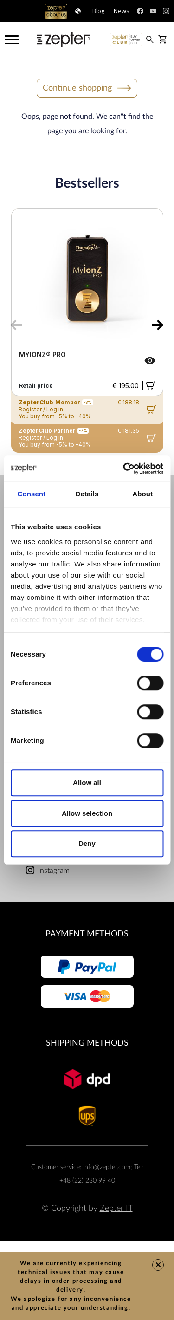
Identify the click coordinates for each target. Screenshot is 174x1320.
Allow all (87, 783)
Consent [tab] (31, 494)
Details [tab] (87, 494)
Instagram (54, 870)
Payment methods (87, 934)
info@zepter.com (106, 1167)
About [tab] (142, 494)
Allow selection (87, 813)
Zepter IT (116, 1208)
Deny (87, 843)
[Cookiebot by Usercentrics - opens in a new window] (123, 468)
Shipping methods (87, 1043)
